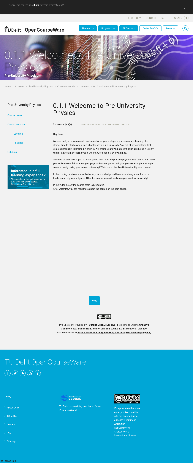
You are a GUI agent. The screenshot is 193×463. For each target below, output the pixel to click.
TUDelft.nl (12, 416)
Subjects (12, 152)
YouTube (30, 373)
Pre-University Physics (40, 86)
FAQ (163, 18)
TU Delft (38, 373)
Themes (86, 28)
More (169, 28)
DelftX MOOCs (150, 28)
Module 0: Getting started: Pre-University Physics (105, 125)
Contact (151, 18)
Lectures (84, 86)
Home (8, 86)
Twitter (15, 373)
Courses (19, 86)
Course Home (15, 115)
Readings (19, 142)
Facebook (8, 373)
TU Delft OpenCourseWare (102, 324)
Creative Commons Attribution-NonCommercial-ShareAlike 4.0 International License (125, 428)
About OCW (134, 18)
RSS (23, 373)
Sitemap (11, 441)
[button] (183, 9)
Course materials (66, 86)
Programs (106, 28)
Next (94, 300)
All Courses (129, 28)
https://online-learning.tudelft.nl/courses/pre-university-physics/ (114, 332)
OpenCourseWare (44, 29)
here (36, 5)
